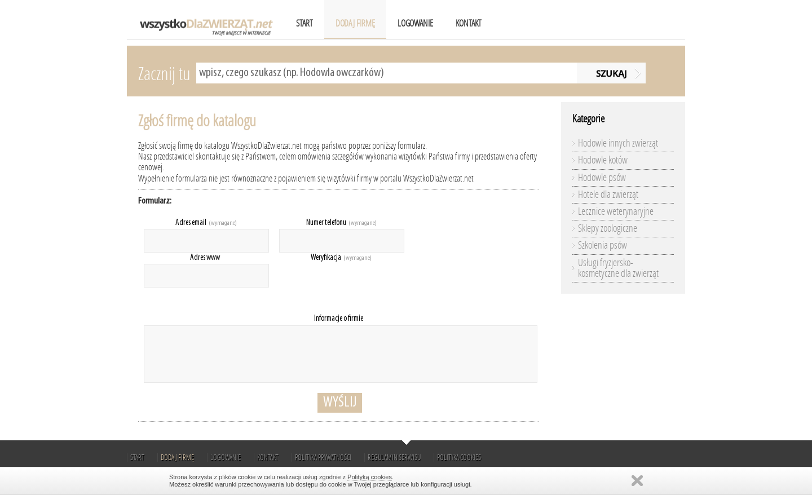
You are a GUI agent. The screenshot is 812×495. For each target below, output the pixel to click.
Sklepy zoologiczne (607, 228)
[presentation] (365, 286)
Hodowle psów (602, 177)
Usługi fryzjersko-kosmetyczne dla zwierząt (618, 268)
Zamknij (637, 480)
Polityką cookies (369, 477)
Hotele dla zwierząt (608, 194)
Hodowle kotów (603, 160)
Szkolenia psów (602, 245)
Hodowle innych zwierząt (618, 143)
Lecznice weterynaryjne (616, 211)
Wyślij (339, 402)
